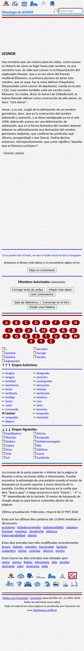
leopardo (43, 413)
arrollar (65, 562)
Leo (39, 401)
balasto (18, 547)
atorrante (8, 566)
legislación (12, 361)
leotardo (42, 417)
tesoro (6, 547)
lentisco (42, 397)
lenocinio (43, 385)
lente (8, 389)
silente (32, 535)
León (8, 405)
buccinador (46, 547)
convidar (35, 551)
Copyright (35, 598)
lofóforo (42, 449)
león (40, 405)
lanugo (41, 353)
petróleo (31, 547)
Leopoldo (11, 417)
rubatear (72, 527)
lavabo (41, 357)
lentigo (10, 397)
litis (39, 445)
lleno (8, 449)
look (8, 454)
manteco (21, 531)
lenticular (43, 393)
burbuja (61, 547)
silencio (48, 551)
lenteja (41, 389)
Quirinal (7, 531)
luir (7, 458)
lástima (10, 357)
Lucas (40, 454)
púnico (16, 562)
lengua (10, 373)
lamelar (10, 353)
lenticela (11, 393)
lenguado (43, 373)
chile (44, 566)
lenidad (10, 381)
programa (32, 566)
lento (8, 401)
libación (10, 437)
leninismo (12, 385)
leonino (42, 409)
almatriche (36, 531)
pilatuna (51, 531)
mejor (6, 562)
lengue (10, 377)
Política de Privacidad (15, 598)
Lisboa (9, 445)
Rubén (28, 562)
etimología (42, 562)
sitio (54, 562)
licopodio (43, 437)
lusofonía (43, 458)
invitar (22, 551)
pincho (60, 551)
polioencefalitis (53, 527)
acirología (8, 527)
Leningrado (44, 381)
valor (20, 566)
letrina (41, 433)
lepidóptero (13, 433)
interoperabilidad (13, 535)
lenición (42, 377)
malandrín (9, 551)
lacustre (42, 349)
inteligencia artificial (45, 610)
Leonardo (11, 409)
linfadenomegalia (48, 441)
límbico (10, 441)
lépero (9, 421)
